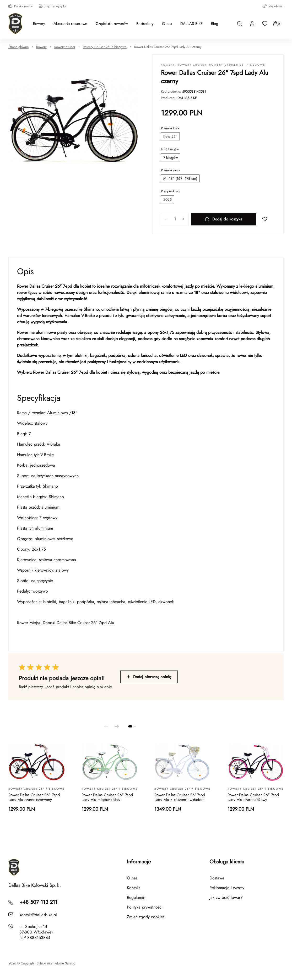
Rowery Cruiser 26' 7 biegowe (105, 47)
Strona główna (18, 47)
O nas (132, 878)
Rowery (41, 47)
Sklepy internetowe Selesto (56, 963)
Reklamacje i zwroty (226, 888)
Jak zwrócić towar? (226, 897)
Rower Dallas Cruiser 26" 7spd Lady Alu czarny (168, 47)
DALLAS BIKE (187, 97)
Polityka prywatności (145, 907)
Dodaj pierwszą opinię (149, 677)
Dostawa (216, 878)
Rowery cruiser (64, 47)
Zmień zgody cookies (145, 917)
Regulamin (273, 6)
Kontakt (133, 888)
